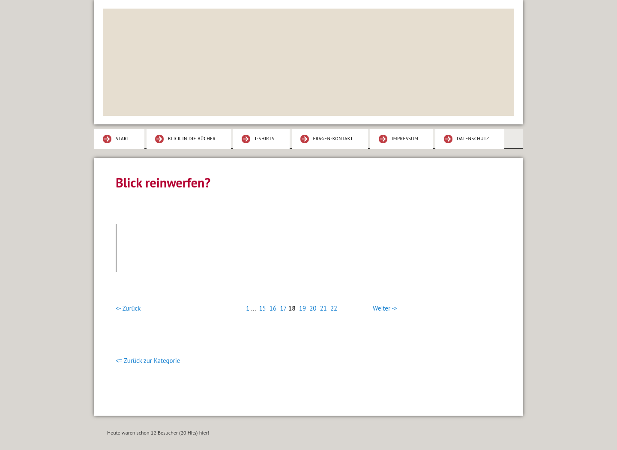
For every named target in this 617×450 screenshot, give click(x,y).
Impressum (405, 139)
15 (262, 308)
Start (122, 139)
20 (312, 308)
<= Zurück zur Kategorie (148, 360)
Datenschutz (473, 139)
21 (323, 308)
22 (333, 308)
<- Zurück (128, 308)
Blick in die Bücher (192, 139)
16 (273, 308)
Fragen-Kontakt (333, 139)
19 (302, 308)
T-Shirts (265, 139)
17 (283, 308)
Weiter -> (385, 308)
